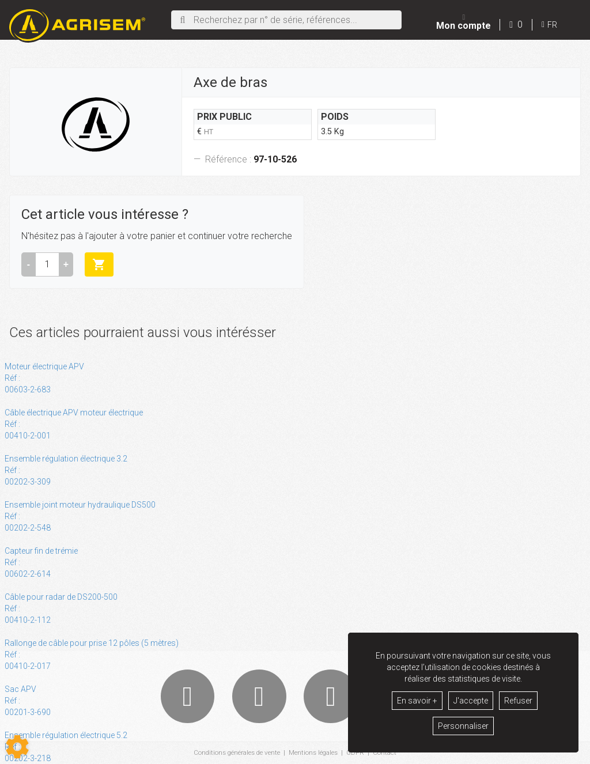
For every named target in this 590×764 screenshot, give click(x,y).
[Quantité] (47, 264)
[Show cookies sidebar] (17, 746)
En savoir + (417, 700)
